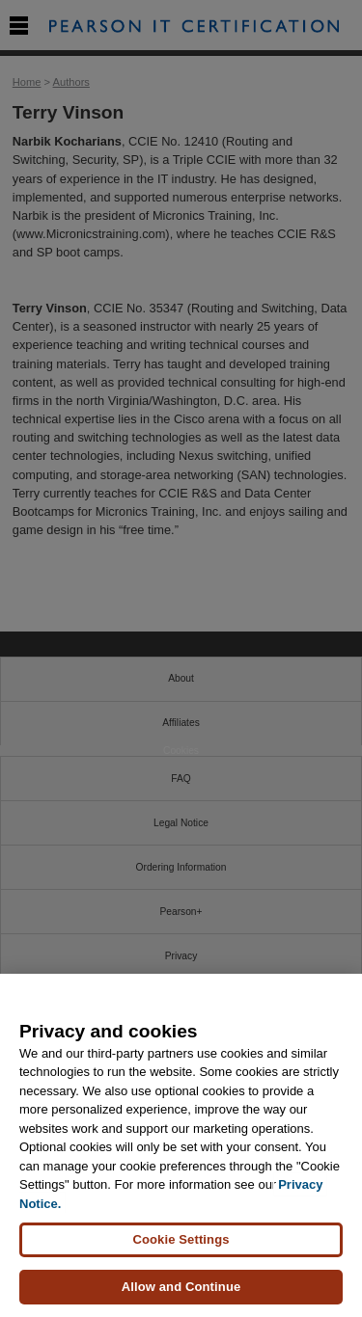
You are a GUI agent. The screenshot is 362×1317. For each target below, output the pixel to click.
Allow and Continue (181, 1286)
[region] (181, 1145)
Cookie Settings (180, 1239)
